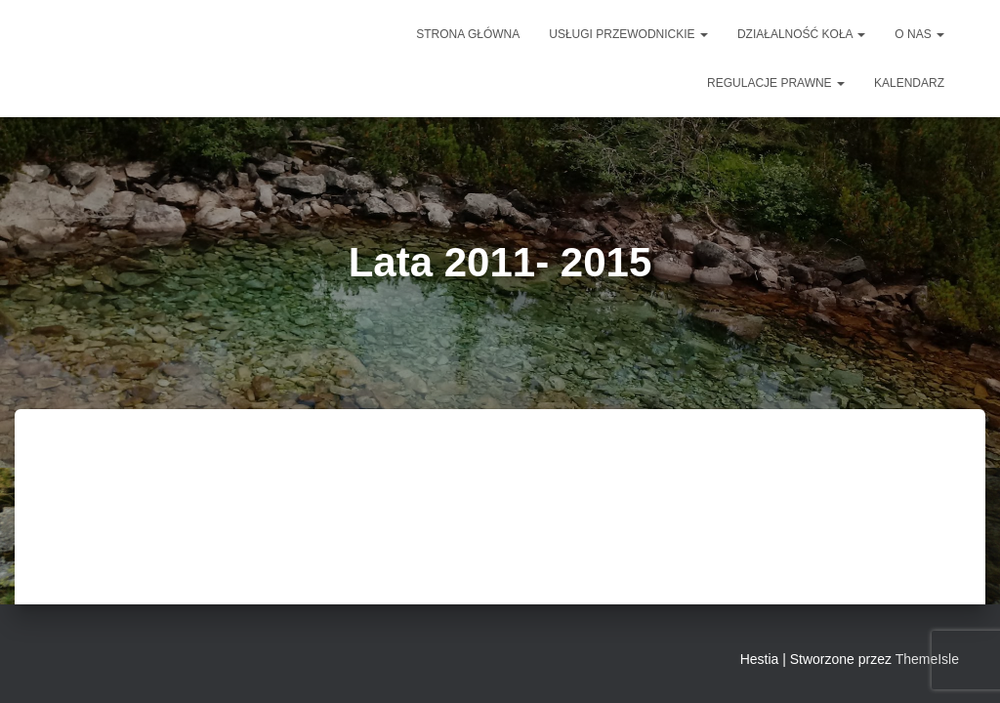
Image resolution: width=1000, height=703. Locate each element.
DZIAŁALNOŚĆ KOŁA (801, 34)
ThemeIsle (927, 659)
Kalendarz (909, 83)
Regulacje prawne (776, 83)
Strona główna (468, 34)
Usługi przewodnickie (628, 34)
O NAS (919, 34)
